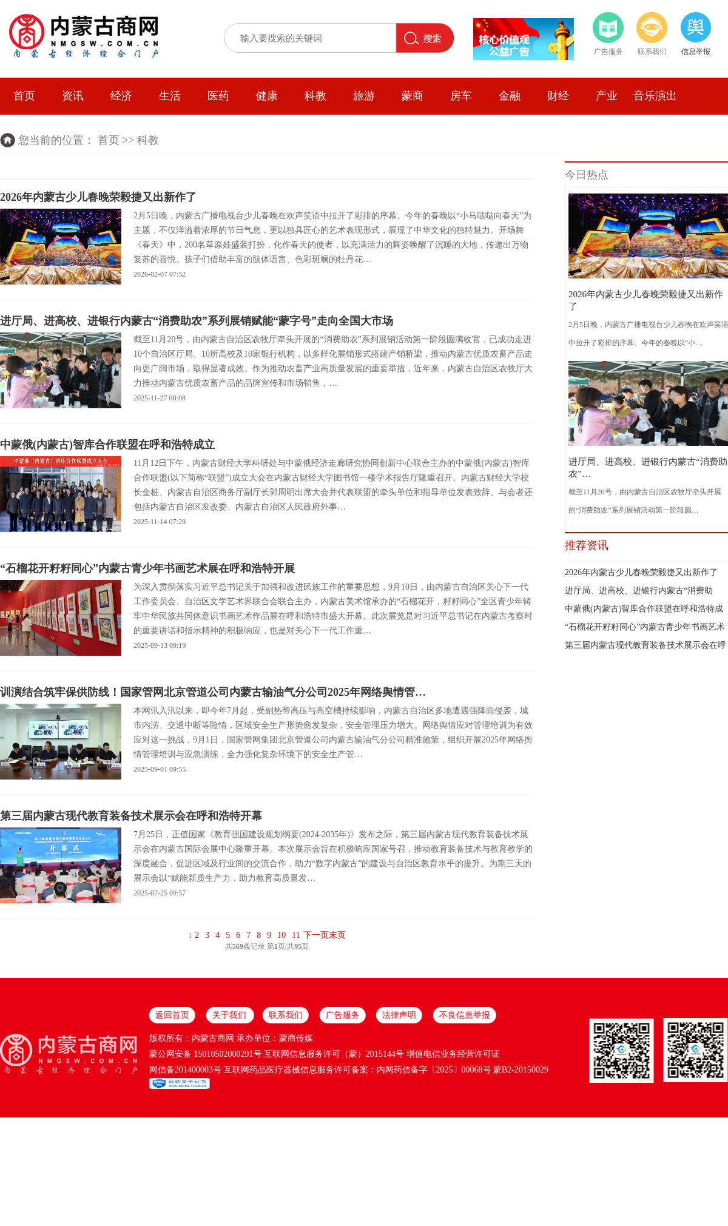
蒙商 (412, 96)
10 (281, 935)
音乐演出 (655, 96)
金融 (510, 96)
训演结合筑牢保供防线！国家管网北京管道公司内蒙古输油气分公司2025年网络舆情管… (213, 692)
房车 (461, 96)
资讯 (73, 96)
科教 (315, 96)
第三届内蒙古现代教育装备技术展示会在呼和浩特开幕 (131, 816)
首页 (24, 96)
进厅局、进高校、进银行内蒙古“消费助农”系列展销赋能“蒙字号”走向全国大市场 (196, 321)
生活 (170, 96)
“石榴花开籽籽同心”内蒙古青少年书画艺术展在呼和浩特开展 (147, 568)
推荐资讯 (586, 545)
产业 (607, 96)
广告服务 (608, 51)
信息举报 (695, 51)
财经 (558, 96)
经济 (121, 96)
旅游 (364, 96)
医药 (218, 96)
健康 (267, 96)
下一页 (316, 935)
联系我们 (652, 51)
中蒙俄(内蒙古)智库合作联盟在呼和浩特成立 (107, 445)
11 (296, 935)
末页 (337, 935)
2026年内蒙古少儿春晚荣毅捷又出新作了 (98, 197)
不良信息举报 (77, 1015)
